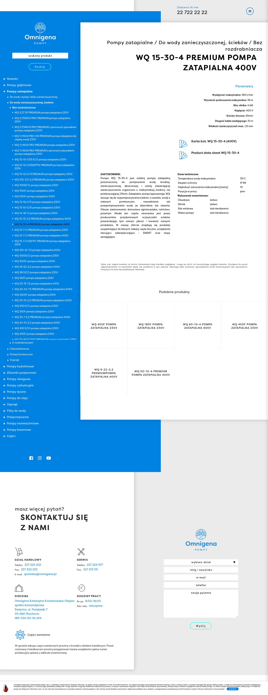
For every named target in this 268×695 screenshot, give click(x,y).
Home (95, 622)
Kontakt (142, 631)
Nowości (95, 631)
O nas (118, 622)
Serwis (119, 631)
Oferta (142, 622)
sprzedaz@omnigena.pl (40, 510)
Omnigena (40, 19)
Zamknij (232, 689)
